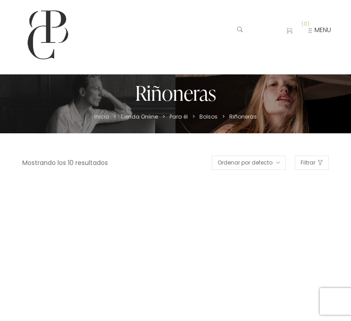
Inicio (101, 117)
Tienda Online (139, 117)
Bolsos (208, 117)
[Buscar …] (254, 30)
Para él (178, 117)
